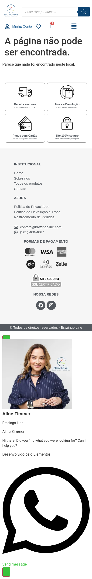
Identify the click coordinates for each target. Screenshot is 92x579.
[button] (73, 26)
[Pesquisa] (84, 11)
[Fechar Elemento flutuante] (6, 337)
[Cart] (51, 26)
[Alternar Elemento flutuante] (6, 572)
